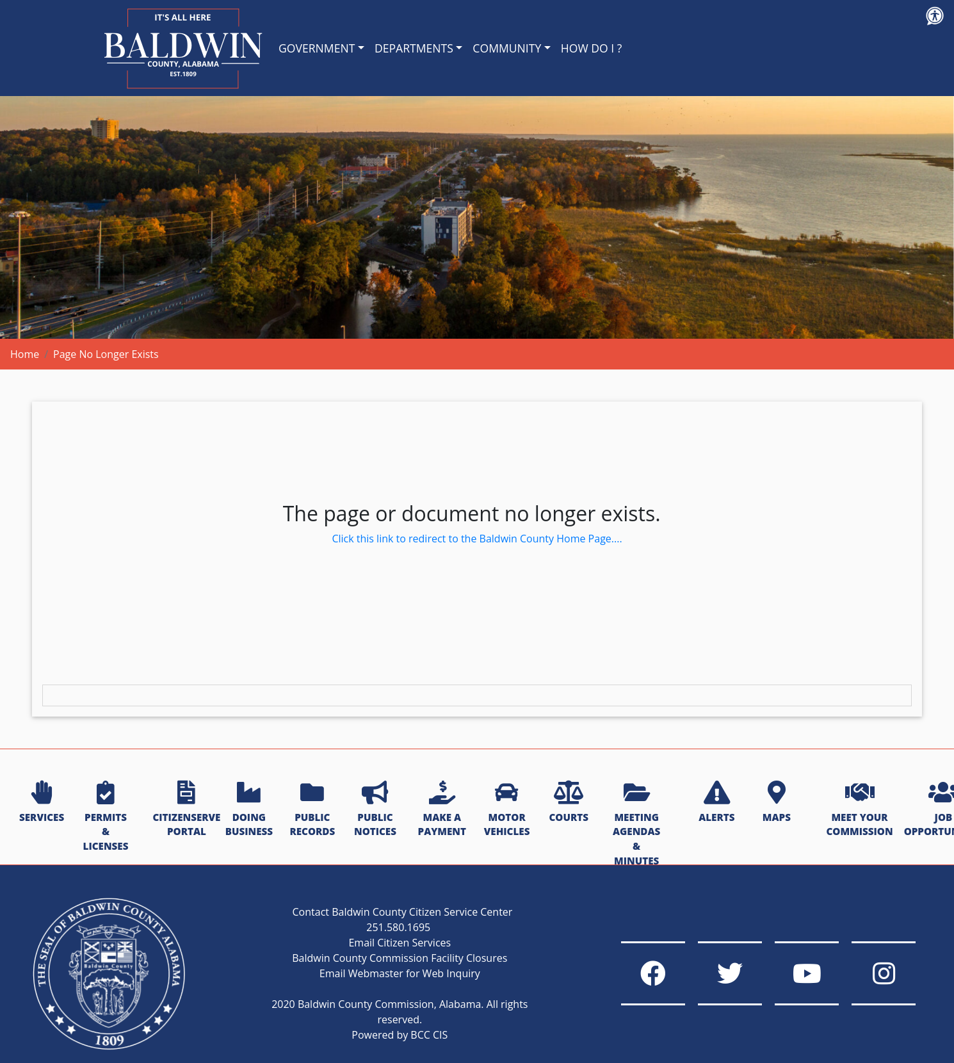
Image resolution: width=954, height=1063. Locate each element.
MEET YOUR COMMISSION (859, 809)
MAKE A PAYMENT (442, 809)
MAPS (777, 802)
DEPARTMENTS (414, 48)
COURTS (568, 802)
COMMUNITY (507, 48)
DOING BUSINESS (249, 809)
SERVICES (41, 802)
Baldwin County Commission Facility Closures (399, 958)
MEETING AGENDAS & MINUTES (636, 824)
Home (24, 354)
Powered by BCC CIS (400, 1035)
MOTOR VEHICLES (507, 809)
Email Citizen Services (399, 943)
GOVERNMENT (317, 48)
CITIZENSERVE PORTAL (186, 809)
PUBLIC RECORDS (312, 809)
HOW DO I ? (591, 48)
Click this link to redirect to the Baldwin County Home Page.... (477, 539)
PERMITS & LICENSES (106, 816)
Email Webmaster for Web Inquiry (399, 973)
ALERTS (716, 802)
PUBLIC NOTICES (375, 809)
